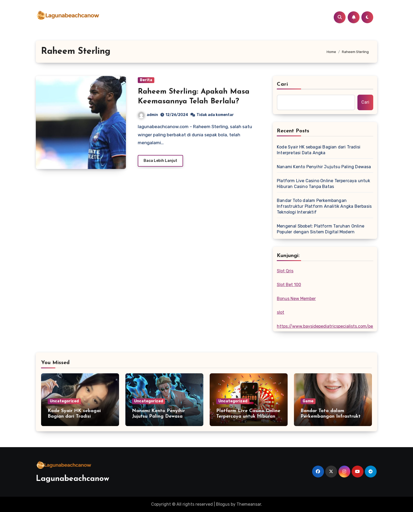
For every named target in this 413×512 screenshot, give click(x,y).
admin (148, 115)
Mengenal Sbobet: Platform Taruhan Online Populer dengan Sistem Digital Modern (320, 229)
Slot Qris (285, 270)
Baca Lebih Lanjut (160, 160)
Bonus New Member (296, 298)
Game (308, 401)
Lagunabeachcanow (72, 479)
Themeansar (249, 504)
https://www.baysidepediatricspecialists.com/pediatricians (335, 326)
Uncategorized (64, 401)
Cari (282, 84)
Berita (146, 80)
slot (280, 312)
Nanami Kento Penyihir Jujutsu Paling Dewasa (324, 166)
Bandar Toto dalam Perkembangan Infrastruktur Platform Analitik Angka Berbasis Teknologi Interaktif (324, 206)
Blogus (223, 504)
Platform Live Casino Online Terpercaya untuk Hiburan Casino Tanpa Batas (323, 183)
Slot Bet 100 (289, 284)
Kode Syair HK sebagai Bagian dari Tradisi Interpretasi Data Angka (318, 149)
